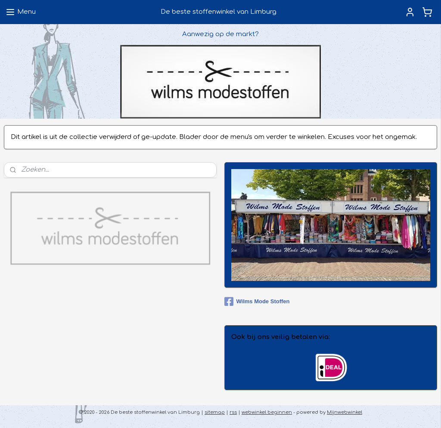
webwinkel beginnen (267, 412)
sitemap (215, 412)
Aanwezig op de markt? (220, 34)
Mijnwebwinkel (344, 412)
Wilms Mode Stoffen (256, 301)
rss (233, 412)
